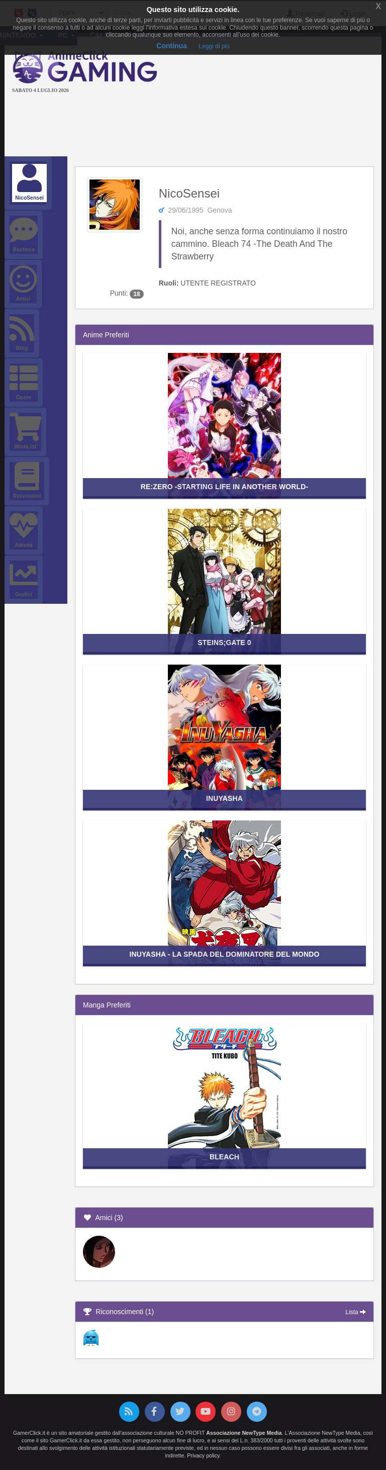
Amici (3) (103, 1218)
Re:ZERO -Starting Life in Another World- (225, 487)
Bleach (224, 1157)
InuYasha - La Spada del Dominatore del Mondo (224, 954)
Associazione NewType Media (243, 1433)
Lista (356, 1312)
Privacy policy (203, 1455)
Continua (171, 46)
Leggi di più (214, 46)
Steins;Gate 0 (224, 642)
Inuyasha (224, 798)
